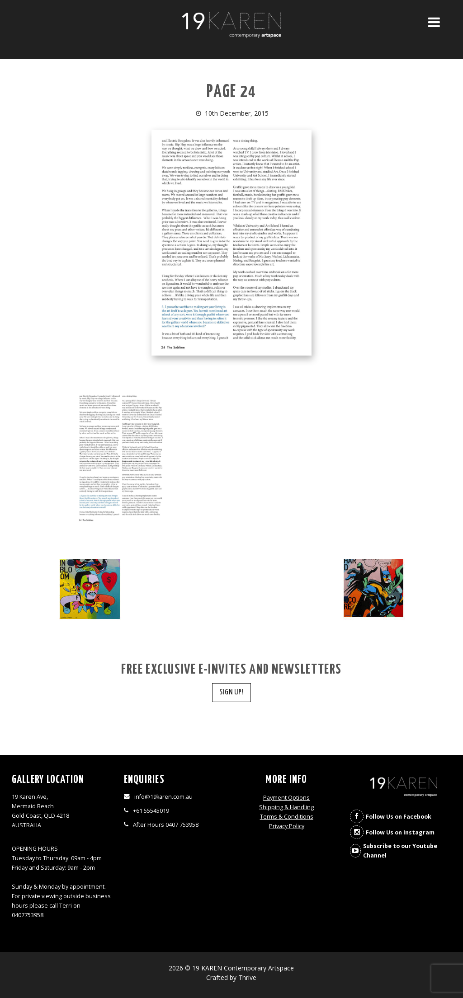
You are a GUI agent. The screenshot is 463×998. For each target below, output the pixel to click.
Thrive (247, 977)
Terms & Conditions (286, 816)
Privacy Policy (286, 826)
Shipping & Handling (286, 807)
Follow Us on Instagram (400, 832)
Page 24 (231, 92)
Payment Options (286, 797)
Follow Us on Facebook (398, 816)
